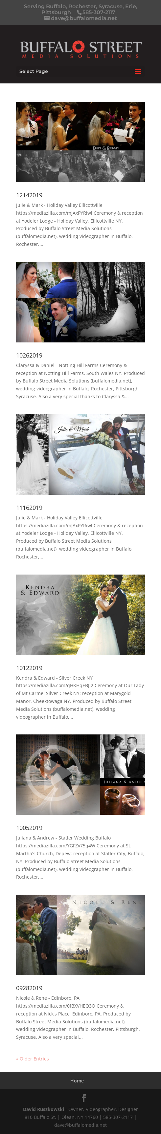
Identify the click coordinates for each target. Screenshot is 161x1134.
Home (77, 1081)
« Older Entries (32, 1059)
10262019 (29, 355)
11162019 (29, 508)
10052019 (29, 828)
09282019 (29, 988)
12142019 (29, 195)
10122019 (29, 668)
